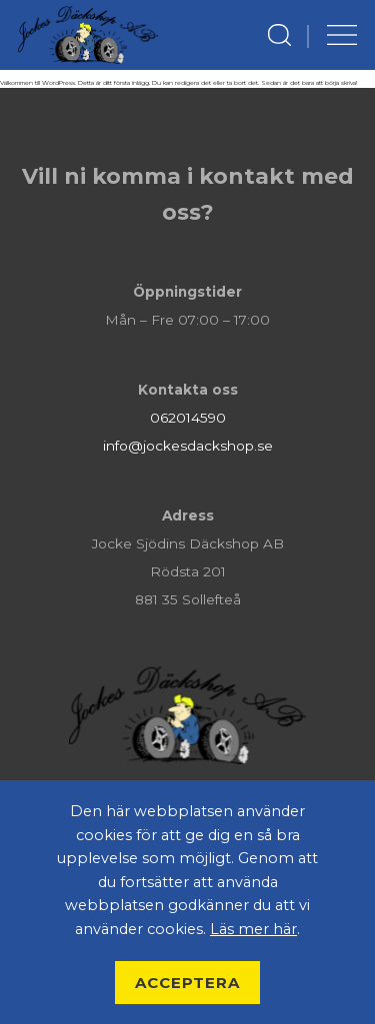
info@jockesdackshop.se (188, 446)
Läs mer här (253, 929)
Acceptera (187, 982)
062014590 (188, 418)
